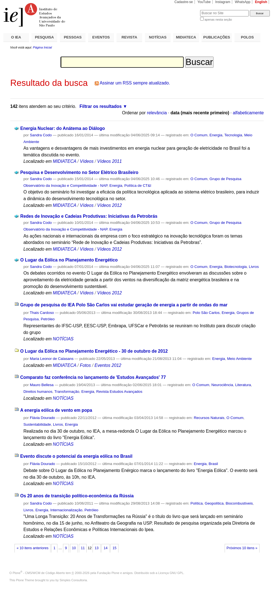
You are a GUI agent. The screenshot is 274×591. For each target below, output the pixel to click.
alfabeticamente (248, 112)
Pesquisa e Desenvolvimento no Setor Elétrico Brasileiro (79, 172)
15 (115, 548)
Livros (254, 267)
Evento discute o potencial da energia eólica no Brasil (76, 456)
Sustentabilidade (37, 424)
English (261, 2)
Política (196, 503)
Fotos (85, 365)
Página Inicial (42, 47)
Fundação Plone (108, 573)
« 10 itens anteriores (33, 548)
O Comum (198, 135)
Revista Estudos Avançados (119, 391)
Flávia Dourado (42, 418)
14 (106, 548)
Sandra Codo (41, 135)
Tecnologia (233, 135)
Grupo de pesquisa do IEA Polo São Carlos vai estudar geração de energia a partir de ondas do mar (123, 304)
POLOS (247, 37)
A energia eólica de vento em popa (56, 410)
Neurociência (222, 385)
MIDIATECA (186, 37)
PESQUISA (44, 37)
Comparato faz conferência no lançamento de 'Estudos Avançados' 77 (93, 377)
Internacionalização (66, 510)
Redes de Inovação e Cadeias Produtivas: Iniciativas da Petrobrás (88, 216)
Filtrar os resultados (100, 106)
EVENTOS (101, 37)
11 (83, 548)
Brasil (213, 464)
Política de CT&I (137, 185)
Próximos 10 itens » (242, 548)
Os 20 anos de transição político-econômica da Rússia (77, 495)
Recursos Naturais (209, 418)
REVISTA (129, 37)
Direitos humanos (37, 391)
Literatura (243, 385)
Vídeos (87, 161)
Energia (216, 135)
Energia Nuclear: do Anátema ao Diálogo (62, 128)
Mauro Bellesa (42, 385)
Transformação (66, 391)
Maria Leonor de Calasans (52, 359)
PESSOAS (73, 37)
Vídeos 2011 (109, 161)
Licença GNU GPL (170, 573)
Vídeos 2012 (109, 205)
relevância (157, 112)
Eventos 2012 (107, 365)
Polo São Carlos (206, 313)
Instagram (222, 2)
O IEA (16, 37)
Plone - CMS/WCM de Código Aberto (39, 573)
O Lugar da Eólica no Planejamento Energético (69, 260)
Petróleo (48, 319)
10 (74, 548)
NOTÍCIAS (157, 37)
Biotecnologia (235, 267)
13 (97, 548)
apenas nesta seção (218, 19)
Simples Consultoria (73, 580)
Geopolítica (214, 503)
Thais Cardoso (42, 313)
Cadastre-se (183, 2)
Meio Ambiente (239, 359)
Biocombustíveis (239, 503)
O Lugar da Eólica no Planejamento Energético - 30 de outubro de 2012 (94, 351)
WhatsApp (242, 2)
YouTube (204, 2)
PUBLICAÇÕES (216, 37)
